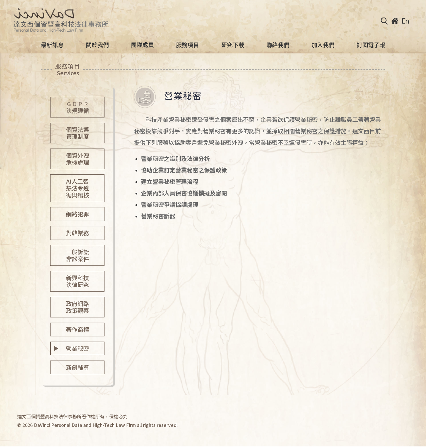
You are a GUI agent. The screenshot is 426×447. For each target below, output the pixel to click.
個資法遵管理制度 (77, 132)
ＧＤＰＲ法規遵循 (77, 107)
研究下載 (232, 45)
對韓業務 (77, 233)
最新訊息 (52, 45)
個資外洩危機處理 (77, 158)
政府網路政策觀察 (77, 307)
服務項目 (187, 45)
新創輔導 (77, 367)
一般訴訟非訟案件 (77, 255)
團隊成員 (142, 45)
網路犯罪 (77, 214)
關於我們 (97, 45)
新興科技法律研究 (77, 281)
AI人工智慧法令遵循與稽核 (77, 188)
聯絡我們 (277, 45)
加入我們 (322, 45)
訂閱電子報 (371, 45)
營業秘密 (77, 348)
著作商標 (77, 329)
